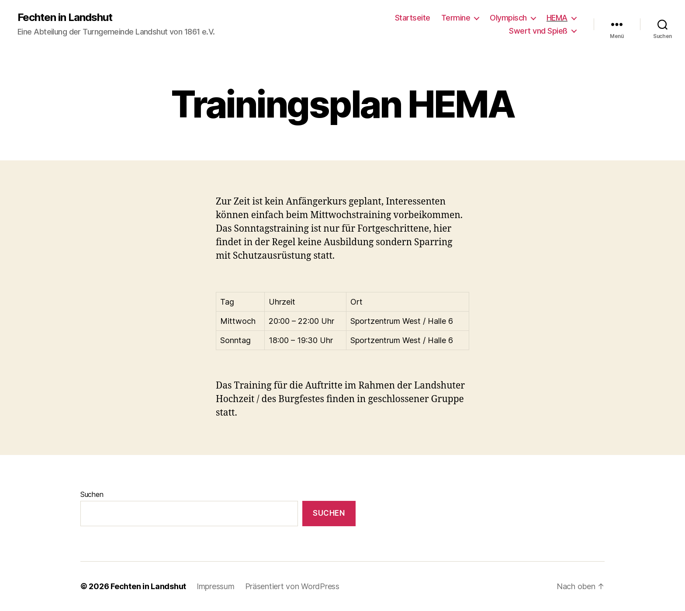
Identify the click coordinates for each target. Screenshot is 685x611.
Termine (456, 17)
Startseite (412, 17)
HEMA (557, 17)
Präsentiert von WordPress (292, 586)
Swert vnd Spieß (538, 30)
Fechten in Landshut (64, 17)
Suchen (91, 494)
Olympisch (508, 17)
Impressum (216, 586)
